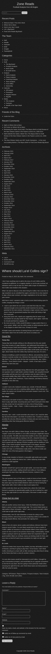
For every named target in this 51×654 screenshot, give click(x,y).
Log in (6, 257)
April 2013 (7, 242)
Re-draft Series (11, 70)
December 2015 (9, 177)
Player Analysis (11, 77)
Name (4, 608)
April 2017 (7, 155)
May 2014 (7, 214)
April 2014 (7, 216)
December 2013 (9, 225)
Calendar (7, 88)
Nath (5, 40)
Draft (5, 62)
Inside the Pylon (9, 116)
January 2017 (8, 162)
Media (6, 99)
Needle (6, 42)
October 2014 (8, 203)
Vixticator (7, 44)
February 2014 (8, 220)
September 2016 (9, 168)
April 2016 (7, 173)
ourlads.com (36, 332)
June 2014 (7, 212)
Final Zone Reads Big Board (13, 31)
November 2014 (9, 201)
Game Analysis (10, 75)
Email (4, 614)
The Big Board (10, 64)
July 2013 (7, 236)
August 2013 (8, 233)
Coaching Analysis (12, 79)
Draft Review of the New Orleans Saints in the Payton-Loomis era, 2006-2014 (25, 136)
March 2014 (8, 218)
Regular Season (11, 94)
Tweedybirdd (8, 51)
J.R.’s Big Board (9, 29)
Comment (5, 590)
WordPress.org (9, 264)
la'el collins (18, 576)
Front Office (9, 83)
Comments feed (9, 262)
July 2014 (7, 210)
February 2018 (8, 153)
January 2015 (8, 197)
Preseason (9, 92)
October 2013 (8, 229)
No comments (28, 276)
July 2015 (7, 186)
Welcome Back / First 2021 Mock (14, 23)
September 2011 (9, 249)
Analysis (6, 73)
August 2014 (8, 207)
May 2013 (7, 240)
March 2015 (8, 192)
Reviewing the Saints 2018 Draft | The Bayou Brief (20, 129)
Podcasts (9, 103)
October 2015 (8, 179)
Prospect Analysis (11, 66)
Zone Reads (25, 4)
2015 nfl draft (10, 576)
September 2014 (9, 205)
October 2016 (8, 166)
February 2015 (8, 194)
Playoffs (8, 96)
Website (4, 620)
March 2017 (8, 158)
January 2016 (8, 175)
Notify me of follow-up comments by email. (17, 633)
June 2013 (7, 238)
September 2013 (9, 231)
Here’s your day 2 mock (11, 27)
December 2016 (9, 164)
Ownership (9, 86)
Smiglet (6, 49)
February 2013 (8, 246)
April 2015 (7, 190)
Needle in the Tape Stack (14, 105)
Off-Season (9, 90)
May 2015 (7, 188)
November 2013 (9, 227)
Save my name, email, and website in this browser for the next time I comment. (24, 629)
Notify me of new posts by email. (14, 637)
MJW (5, 47)
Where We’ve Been (10, 25)
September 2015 (9, 181)
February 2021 (8, 151)
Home (6, 60)
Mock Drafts (10, 68)
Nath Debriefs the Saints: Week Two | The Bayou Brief (21, 134)
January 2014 (8, 223)
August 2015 (8, 184)
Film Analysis (10, 101)
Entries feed (8, 259)
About (6, 107)
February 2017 (8, 160)
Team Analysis (10, 81)
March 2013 (8, 244)
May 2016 (7, 171)
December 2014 (9, 199)
